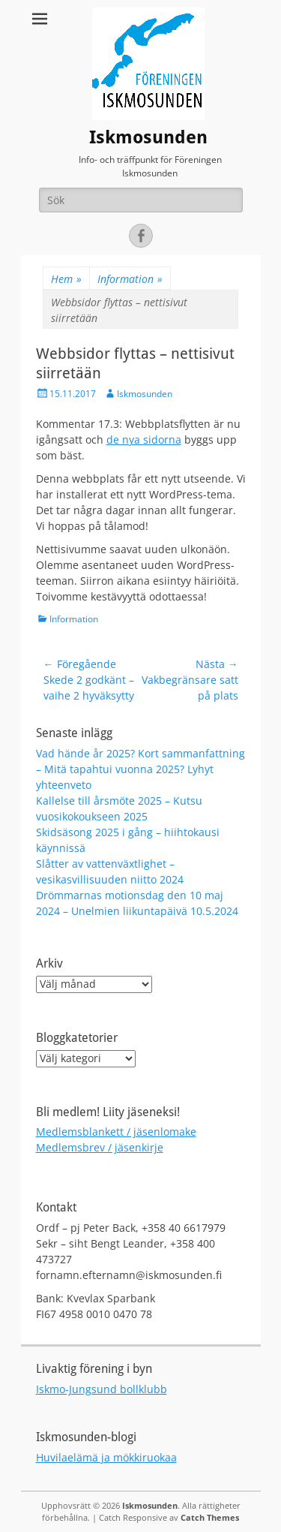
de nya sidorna (143, 439)
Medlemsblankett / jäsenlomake (116, 1131)
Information (130, 279)
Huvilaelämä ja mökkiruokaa (106, 1457)
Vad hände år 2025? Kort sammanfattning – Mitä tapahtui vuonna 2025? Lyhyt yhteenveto (140, 769)
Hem (66, 279)
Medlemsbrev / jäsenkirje (99, 1147)
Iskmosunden (148, 137)
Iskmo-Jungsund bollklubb (101, 1389)
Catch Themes (210, 1517)
